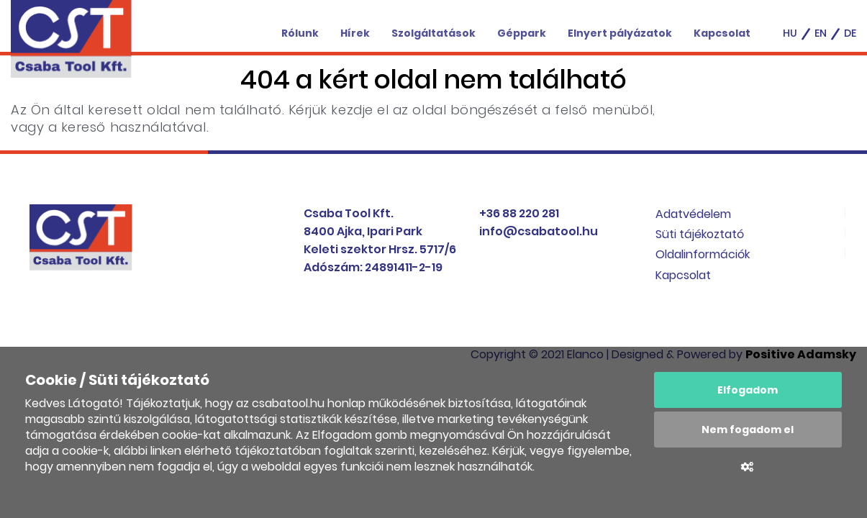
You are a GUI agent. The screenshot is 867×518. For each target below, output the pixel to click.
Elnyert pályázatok (620, 33)
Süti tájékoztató (699, 234)
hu (790, 33)
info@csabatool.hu (538, 231)
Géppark (521, 33)
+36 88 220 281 (519, 213)
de (850, 33)
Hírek (355, 33)
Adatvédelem (693, 214)
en (820, 33)
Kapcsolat (722, 33)
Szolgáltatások (433, 33)
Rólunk (300, 33)
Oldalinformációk (702, 254)
